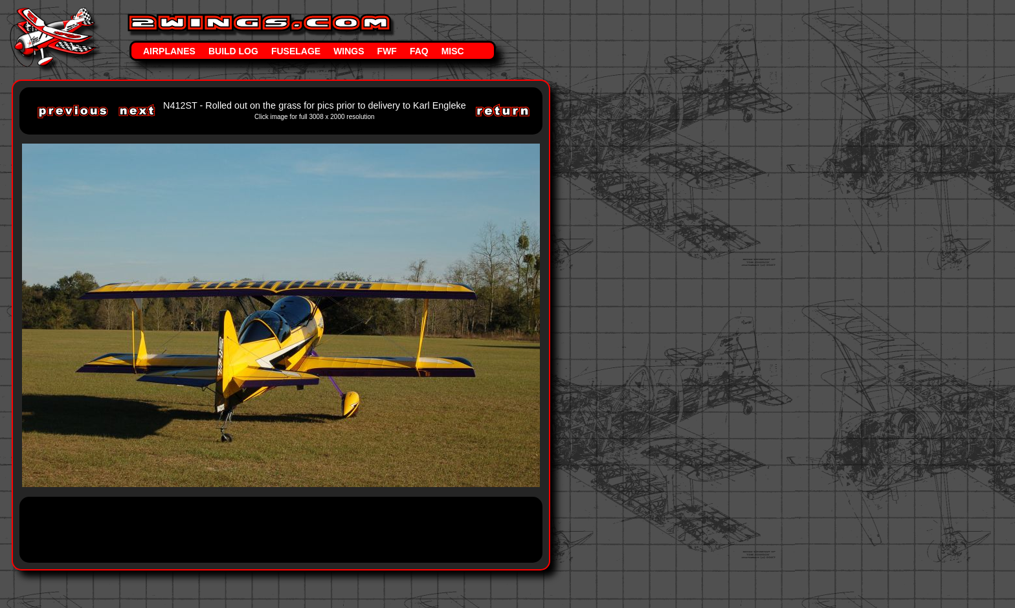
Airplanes (169, 51)
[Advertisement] (268, 528)
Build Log (233, 51)
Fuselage (295, 51)
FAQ (419, 51)
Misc (452, 51)
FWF (387, 51)
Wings (348, 51)
